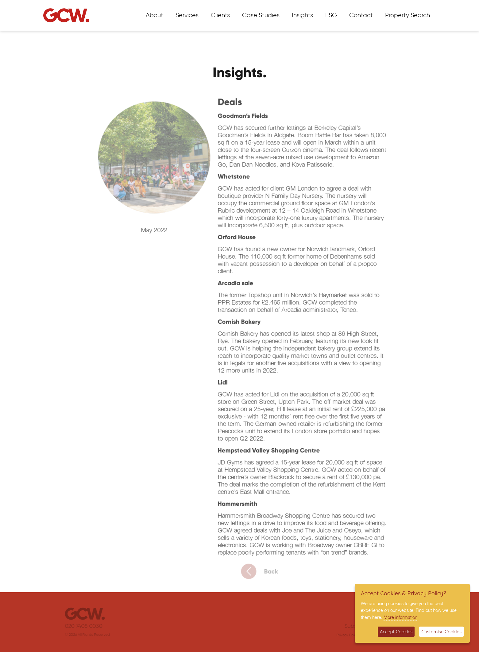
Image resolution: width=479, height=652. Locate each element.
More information (400, 617)
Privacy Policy (341, 635)
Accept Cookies (396, 632)
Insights (302, 15)
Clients (220, 15)
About (154, 15)
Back (265, 574)
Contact (361, 15)
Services (187, 15)
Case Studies (261, 15)
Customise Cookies (441, 632)
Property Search (407, 15)
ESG (331, 15)
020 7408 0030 (89, 626)
